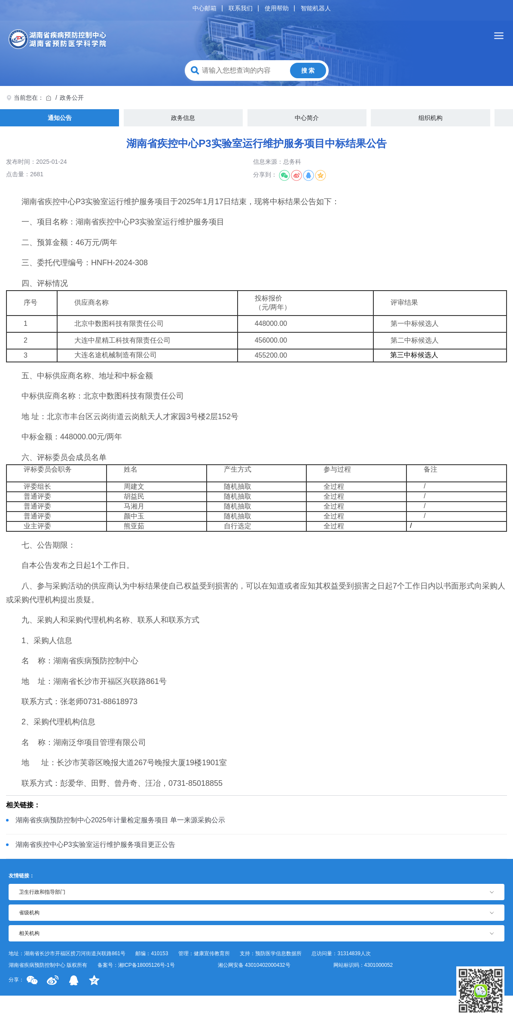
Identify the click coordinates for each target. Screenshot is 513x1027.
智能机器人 (316, 8)
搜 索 (308, 70)
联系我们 (241, 8)
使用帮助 (277, 8)
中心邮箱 (204, 8)
